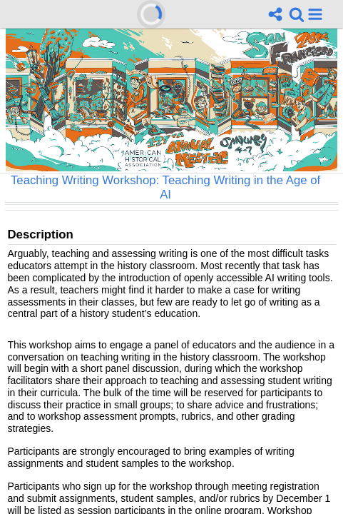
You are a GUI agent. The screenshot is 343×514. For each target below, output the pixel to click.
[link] (296, 14)
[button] (315, 14)
